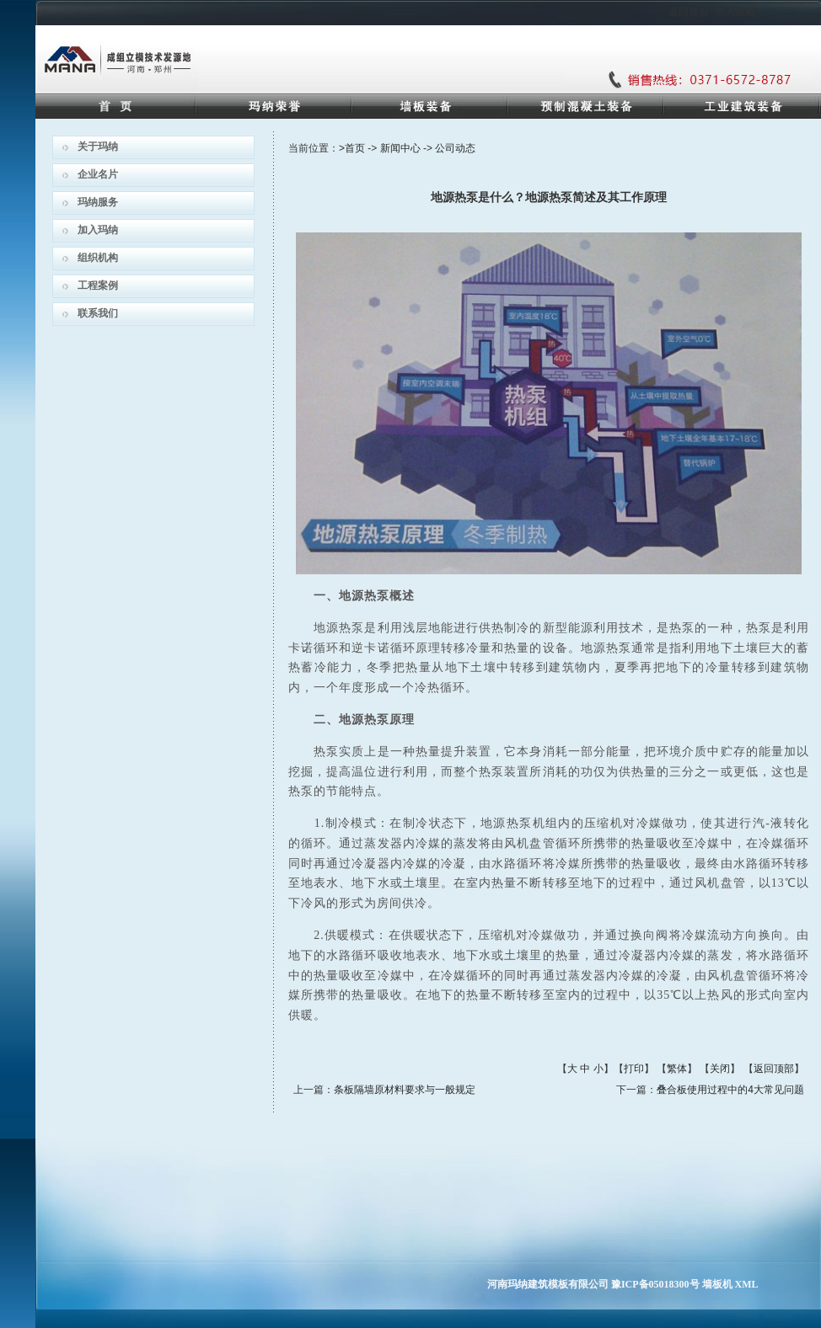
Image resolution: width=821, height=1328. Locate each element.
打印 (634, 1069)
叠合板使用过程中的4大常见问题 (730, 1090)
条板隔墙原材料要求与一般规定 (404, 1090)
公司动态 (455, 148)
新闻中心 (400, 148)
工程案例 (98, 285)
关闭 (720, 1069)
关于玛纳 (98, 146)
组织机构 (98, 258)
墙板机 (717, 1284)
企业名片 (98, 174)
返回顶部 (774, 1069)
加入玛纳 (98, 230)
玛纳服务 (98, 202)
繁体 (677, 1069)
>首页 (352, 148)
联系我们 (98, 313)
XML (747, 1284)
